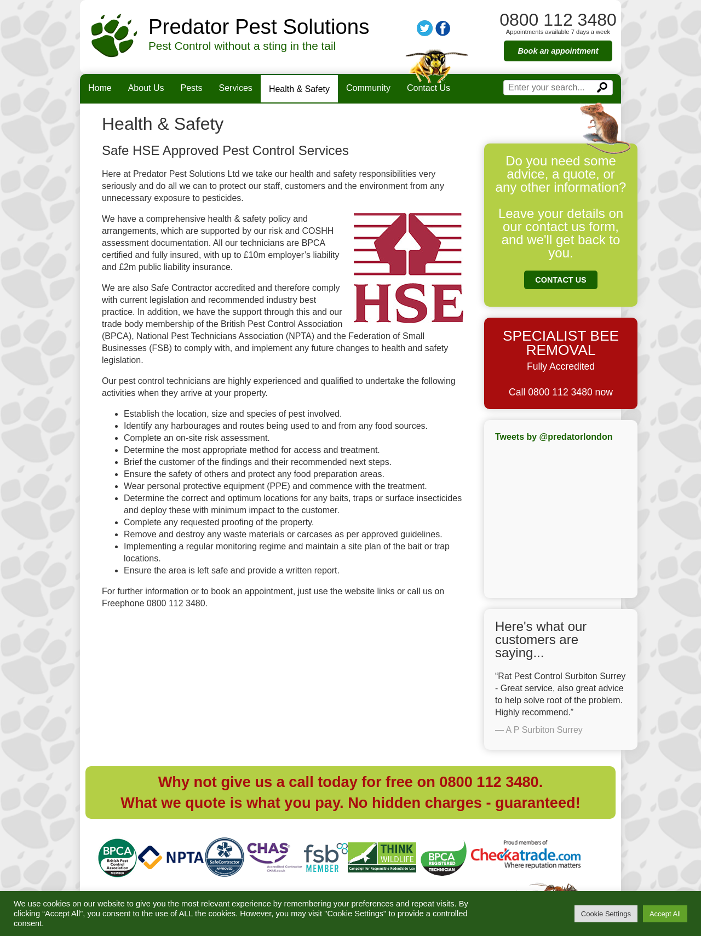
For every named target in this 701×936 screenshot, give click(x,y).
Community (368, 88)
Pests (192, 88)
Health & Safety (299, 89)
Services (235, 88)
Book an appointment (558, 51)
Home (100, 88)
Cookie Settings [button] (606, 914)
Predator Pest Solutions (258, 26)
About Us (146, 88)
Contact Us (428, 88)
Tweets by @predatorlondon (553, 436)
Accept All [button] (665, 914)
